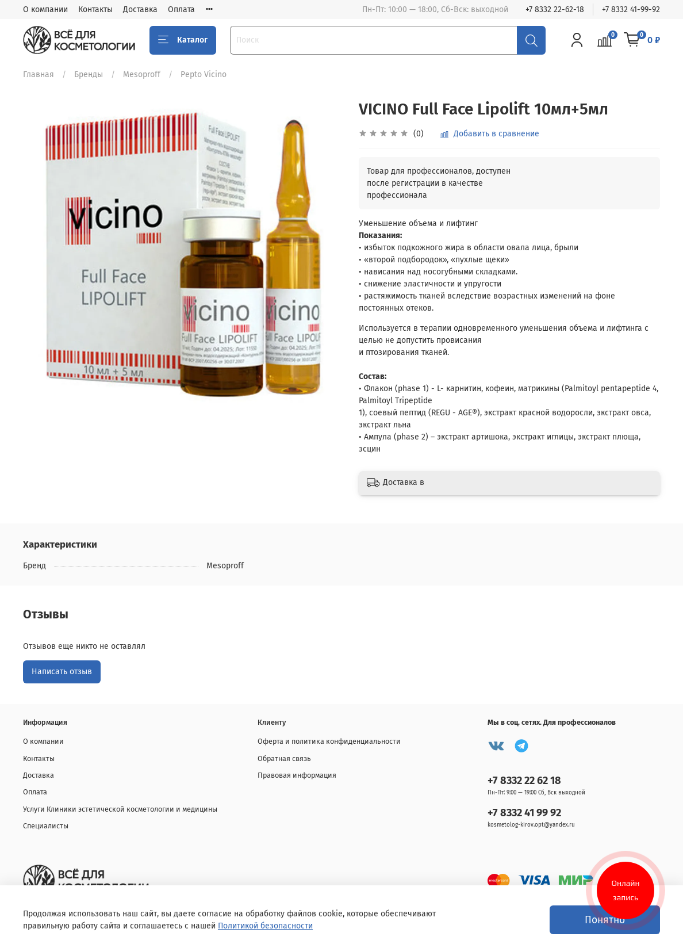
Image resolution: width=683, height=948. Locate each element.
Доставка (140, 9)
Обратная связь (284, 758)
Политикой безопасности (265, 926)
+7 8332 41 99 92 (524, 812)
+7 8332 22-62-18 (554, 9)
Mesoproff (141, 74)
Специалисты (45, 825)
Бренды (88, 74)
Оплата (181, 9)
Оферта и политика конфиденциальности (329, 741)
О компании (45, 9)
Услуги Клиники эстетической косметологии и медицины (120, 809)
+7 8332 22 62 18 (524, 780)
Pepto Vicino (204, 74)
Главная (38, 74)
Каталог (183, 40)
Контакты (95, 9)
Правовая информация (297, 775)
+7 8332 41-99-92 (631, 9)
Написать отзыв (62, 671)
